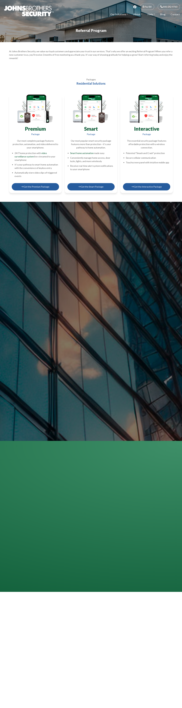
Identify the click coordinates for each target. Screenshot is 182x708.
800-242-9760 (168, 6)
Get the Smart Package (91, 186)
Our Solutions (119, 14)
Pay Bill (147, 6)
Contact (175, 14)
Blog (162, 14)
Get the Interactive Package (146, 186)
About (137, 14)
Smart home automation (82, 153)
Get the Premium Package (35, 186)
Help (151, 14)
